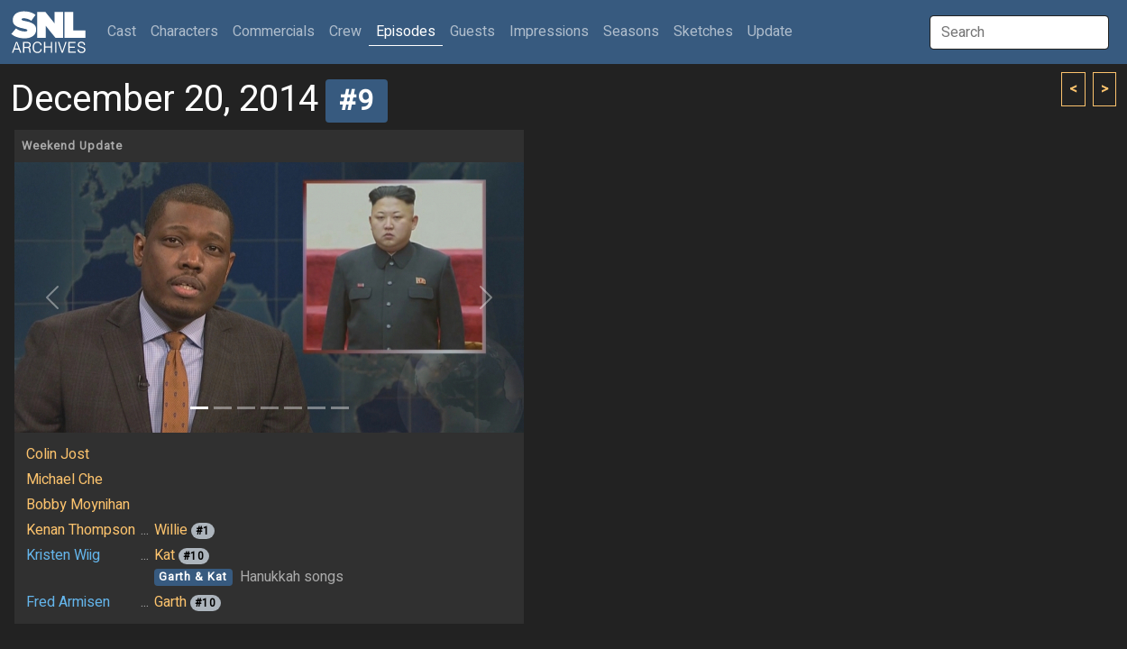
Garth (170, 602)
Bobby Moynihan (78, 505)
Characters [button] (184, 31)
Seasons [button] (631, 31)
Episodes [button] (405, 31)
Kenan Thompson (80, 530)
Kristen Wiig (63, 555)
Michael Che (64, 479)
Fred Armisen (68, 602)
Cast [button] (125, 31)
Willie (171, 530)
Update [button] (770, 31)
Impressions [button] (549, 31)
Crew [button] (345, 31)
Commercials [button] (274, 31)
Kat (164, 555)
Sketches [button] (703, 31)
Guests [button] (472, 31)
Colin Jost (57, 454)
